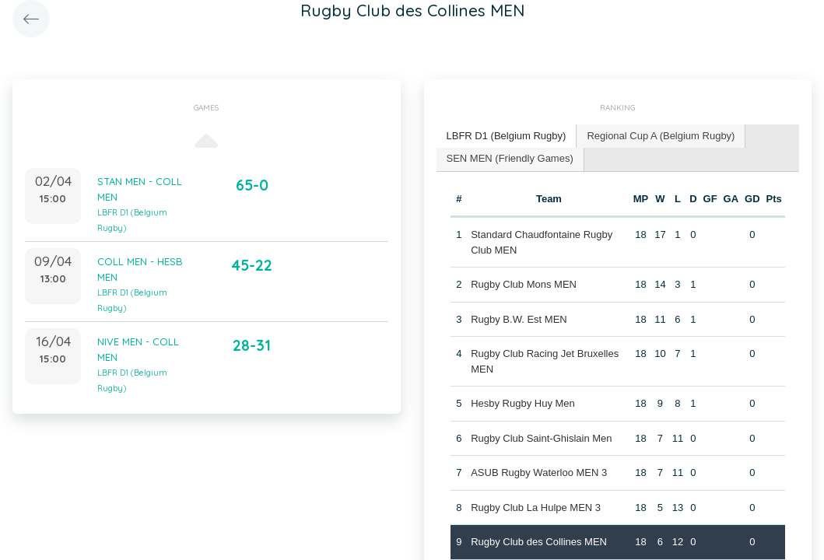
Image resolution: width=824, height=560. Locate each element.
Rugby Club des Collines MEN (539, 542)
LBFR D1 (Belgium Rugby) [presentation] (506, 136)
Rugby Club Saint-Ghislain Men (541, 438)
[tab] (507, 136)
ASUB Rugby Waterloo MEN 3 (539, 472)
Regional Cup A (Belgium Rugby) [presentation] (661, 136)
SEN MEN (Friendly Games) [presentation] (510, 158)
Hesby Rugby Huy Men (523, 403)
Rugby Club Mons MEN (524, 284)
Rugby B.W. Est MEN (519, 319)
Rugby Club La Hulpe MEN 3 (536, 507)
